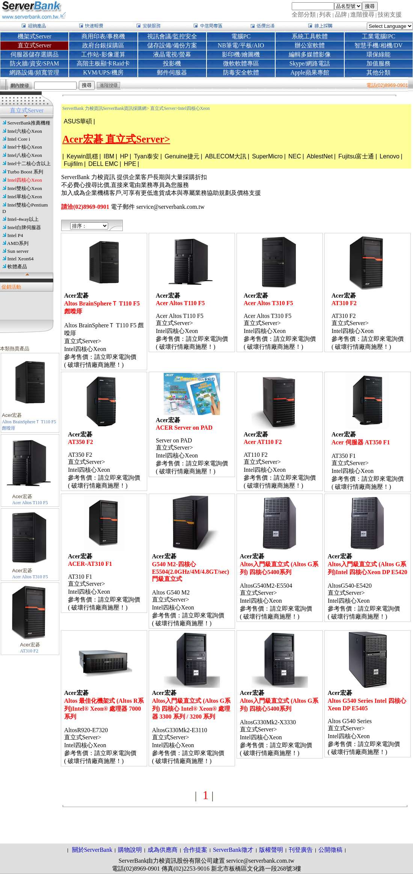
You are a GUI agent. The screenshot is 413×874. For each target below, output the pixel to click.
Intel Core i (19, 139)
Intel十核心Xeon (25, 147)
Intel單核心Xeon (25, 196)
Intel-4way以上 (23, 219)
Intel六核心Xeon (25, 131)
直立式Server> (164, 108)
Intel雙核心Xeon (25, 188)
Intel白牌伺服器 (24, 227)
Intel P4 (15, 235)
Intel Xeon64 (21, 258)
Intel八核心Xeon (25, 155)
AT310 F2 (29, 651)
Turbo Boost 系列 (25, 172)
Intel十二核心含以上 (29, 163)
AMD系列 (18, 243)
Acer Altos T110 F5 (30, 502)
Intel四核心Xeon (25, 180)
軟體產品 (17, 266)
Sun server (18, 251)
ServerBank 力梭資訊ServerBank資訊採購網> (105, 108)
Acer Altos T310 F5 (30, 576)
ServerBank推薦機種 (29, 123)
